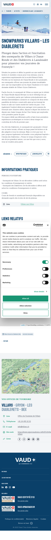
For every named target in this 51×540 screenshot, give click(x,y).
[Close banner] (47, 225)
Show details (39, 291)
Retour (5, 341)
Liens (7, 439)
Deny (25, 313)
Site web (8, 432)
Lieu (6, 416)
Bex (24, 409)
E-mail (7, 427)
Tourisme (8, 11)
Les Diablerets (17, 407)
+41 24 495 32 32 (24, 421)
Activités (17, 11)
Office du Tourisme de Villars (29, 416)
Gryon (20, 405)
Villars (7, 405)
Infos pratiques (21, 154)
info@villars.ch (23, 426)
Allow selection (25, 306)
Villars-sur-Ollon (27, 204)
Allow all (25, 298)
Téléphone (9, 421)
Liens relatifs (37, 154)
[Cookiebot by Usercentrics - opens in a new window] (33, 225)
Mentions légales (32, 519)
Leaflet (23, 325)
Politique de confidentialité (14, 519)
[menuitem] (41, 4)
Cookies (43, 519)
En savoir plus (23, 501)
